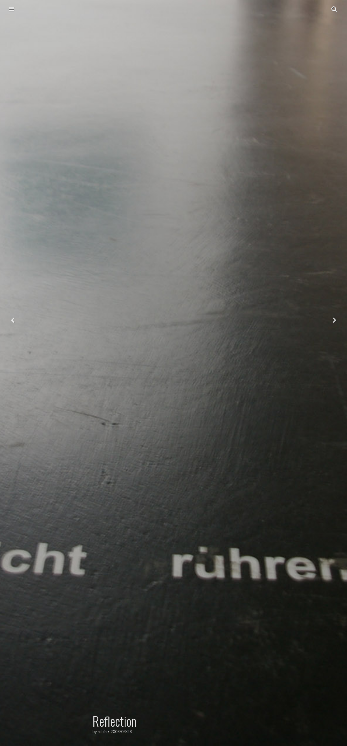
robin (102, 731)
